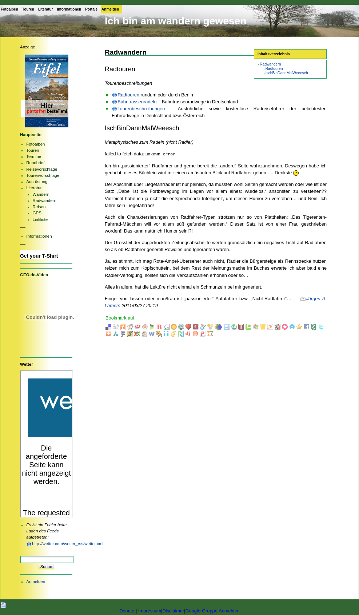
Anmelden (110, 9)
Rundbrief (35, 162)
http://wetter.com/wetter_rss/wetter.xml (67, 543)
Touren (28, 9)
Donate (126, 611)
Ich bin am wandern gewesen (176, 21)
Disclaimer (173, 611)
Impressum (149, 611)
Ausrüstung (36, 181)
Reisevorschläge (41, 169)
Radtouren (274, 69)
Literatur (45, 9)
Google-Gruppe (202, 611)
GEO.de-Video (34, 275)
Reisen (39, 207)
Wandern (41, 194)
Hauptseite (30, 134)
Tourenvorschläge (42, 175)
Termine (33, 156)
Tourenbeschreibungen (141, 108)
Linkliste (40, 219)
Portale (91, 9)
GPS (37, 213)
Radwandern (270, 64)
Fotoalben (9, 9)
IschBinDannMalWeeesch (287, 73)
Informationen (69, 9)
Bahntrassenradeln (136, 101)
